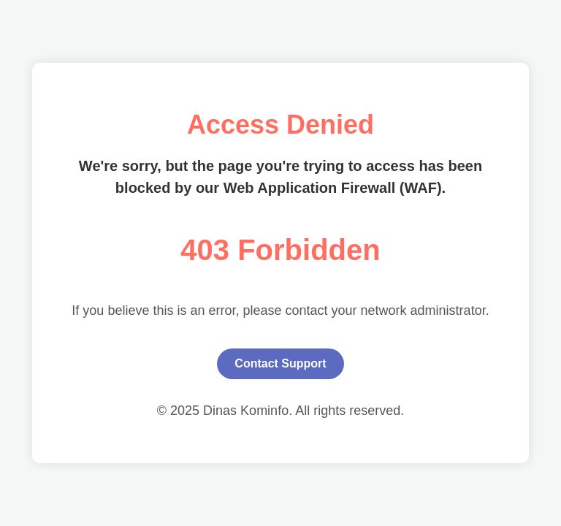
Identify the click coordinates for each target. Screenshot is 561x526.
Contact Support (280, 363)
